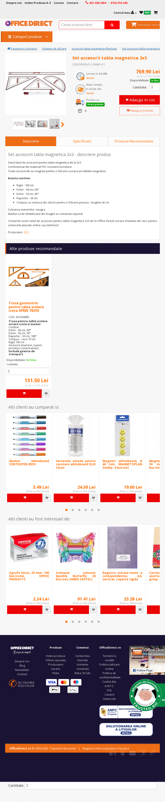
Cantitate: (140, 87)
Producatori (55, 664)
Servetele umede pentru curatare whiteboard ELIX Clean (76, 464)
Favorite (82, 660)
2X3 (26, 232)
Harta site (109, 699)
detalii (90, 78)
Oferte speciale (56, 660)
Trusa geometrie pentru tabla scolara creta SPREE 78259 (26, 307)
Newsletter (22, 670)
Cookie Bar (109, 682)
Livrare (55, 669)
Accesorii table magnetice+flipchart (94, 48)
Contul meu (82, 656)
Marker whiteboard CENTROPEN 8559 (29, 462)
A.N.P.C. (109, 686)
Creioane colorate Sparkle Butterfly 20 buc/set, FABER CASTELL (76, 576)
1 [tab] (66, 510)
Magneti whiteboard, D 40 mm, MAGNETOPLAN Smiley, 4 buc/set (122, 464)
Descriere (31, 141)
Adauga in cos (140, 99)
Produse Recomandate (134, 141)
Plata (55, 673)
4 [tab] (85, 510)
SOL (109, 690)
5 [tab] (92, 510)
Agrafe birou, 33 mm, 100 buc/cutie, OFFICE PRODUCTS (29, 576)
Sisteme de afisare (54, 48)
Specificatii (82, 141)
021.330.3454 (26, 682)
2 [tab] (73, 510)
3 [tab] (79, 510)
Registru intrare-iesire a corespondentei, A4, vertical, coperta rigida (122, 576)
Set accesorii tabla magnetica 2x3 (143, 48)
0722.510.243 (26, 686)
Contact (22, 674)
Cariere (109, 694)
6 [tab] (98, 510)
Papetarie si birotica (22, 48)
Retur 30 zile (82, 673)
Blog (22, 665)
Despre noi (22, 661)
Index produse (55, 656)
